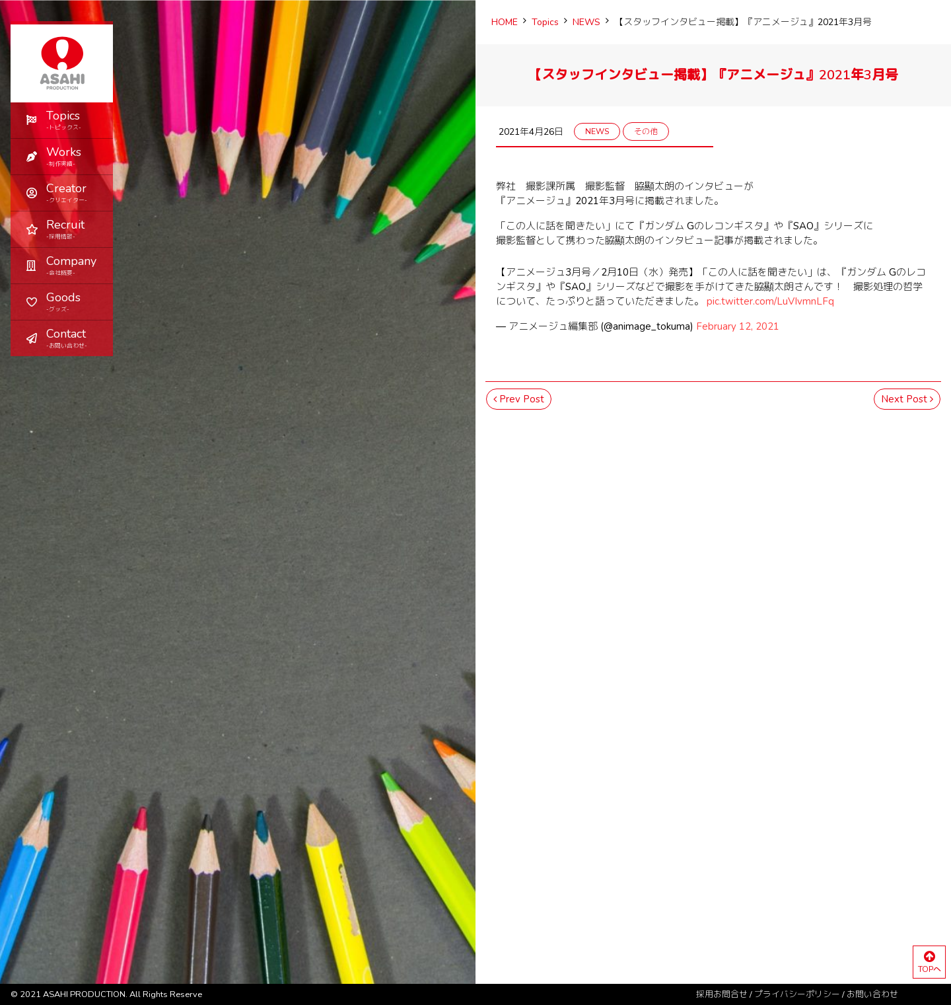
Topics (74, 120)
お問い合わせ (872, 994)
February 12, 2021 (737, 326)
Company (74, 265)
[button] (62, 156)
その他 (646, 131)
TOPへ (929, 962)
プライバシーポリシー (797, 994)
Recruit (74, 229)
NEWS (597, 131)
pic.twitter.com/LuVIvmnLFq (770, 301)
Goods (74, 301)
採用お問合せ (722, 994)
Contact (74, 338)
